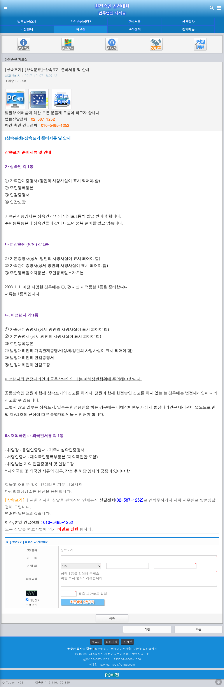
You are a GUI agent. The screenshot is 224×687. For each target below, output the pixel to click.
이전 (147, 629)
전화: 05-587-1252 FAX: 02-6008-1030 (112, 659)
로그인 (96, 642)
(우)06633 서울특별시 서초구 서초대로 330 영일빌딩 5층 (112, 654)
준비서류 (134, 21)
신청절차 (188, 21)
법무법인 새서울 (112, 13)
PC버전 (127, 642)
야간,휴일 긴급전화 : (37, 125)
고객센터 (134, 29)
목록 (112, 618)
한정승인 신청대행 (112, 6)
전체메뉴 (188, 29)
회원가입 (111, 642)
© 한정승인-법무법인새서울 (113, 649)
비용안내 (27, 29)
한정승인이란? (80, 21)
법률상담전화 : (30, 119)
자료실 (80, 29)
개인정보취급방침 (145, 649)
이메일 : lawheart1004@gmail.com (112, 664)
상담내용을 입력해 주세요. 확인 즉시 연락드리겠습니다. (139, 579)
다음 (198, 629)
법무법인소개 (26, 21)
